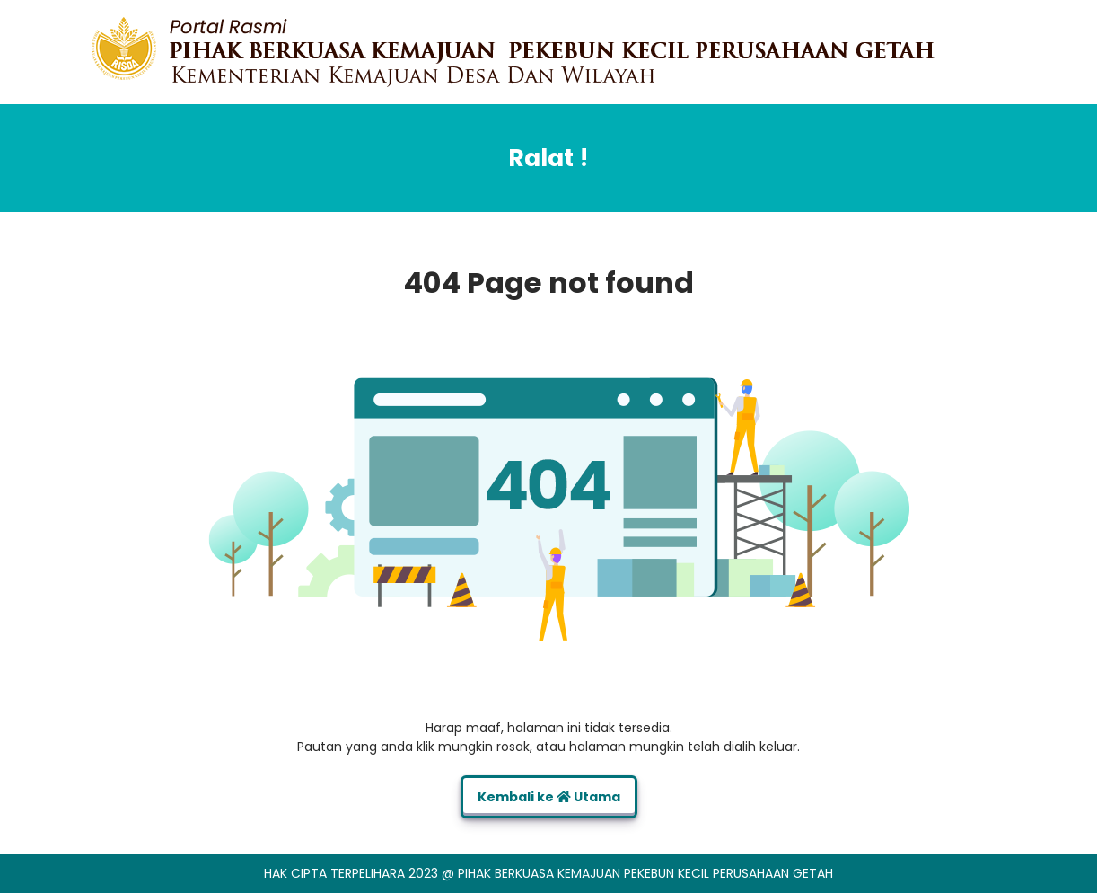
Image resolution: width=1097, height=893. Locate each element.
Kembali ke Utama (549, 797)
